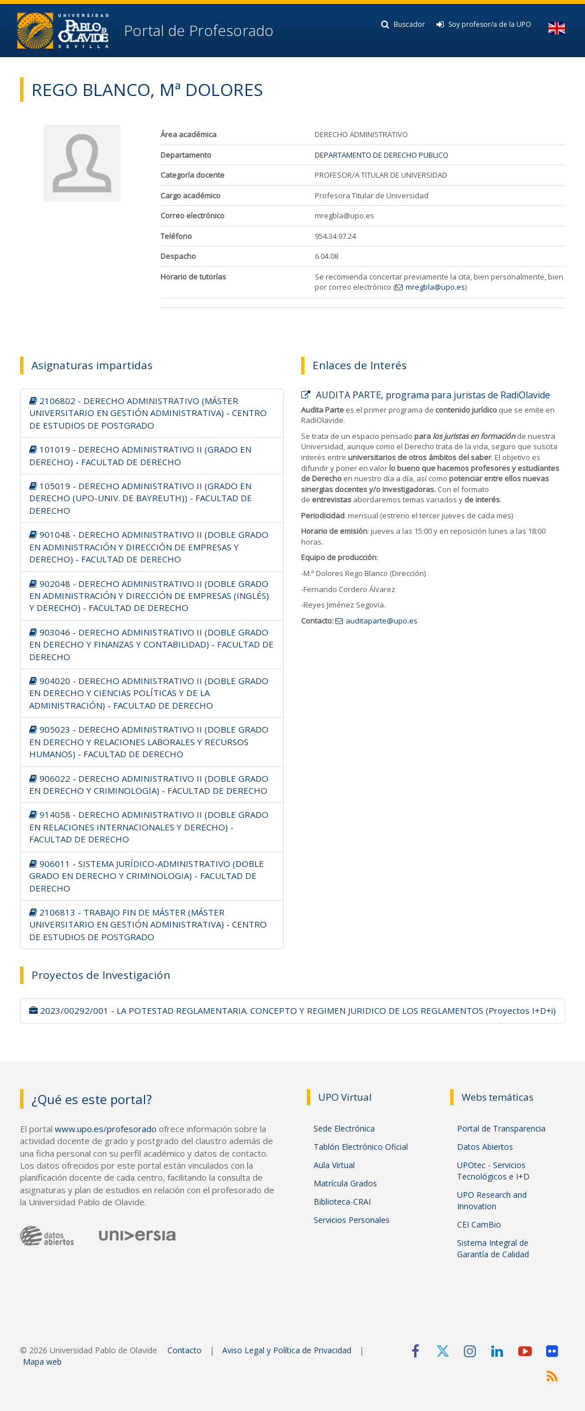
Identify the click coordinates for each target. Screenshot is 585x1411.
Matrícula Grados (345, 1183)
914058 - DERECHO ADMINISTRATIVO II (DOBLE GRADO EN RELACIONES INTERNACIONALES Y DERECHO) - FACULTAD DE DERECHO (149, 827)
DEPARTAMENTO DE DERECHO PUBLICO (381, 155)
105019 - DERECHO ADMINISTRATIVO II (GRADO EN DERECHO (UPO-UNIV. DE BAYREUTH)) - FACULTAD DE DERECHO (140, 498)
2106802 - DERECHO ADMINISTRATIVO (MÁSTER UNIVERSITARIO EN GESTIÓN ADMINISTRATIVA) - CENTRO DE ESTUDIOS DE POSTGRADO (148, 413)
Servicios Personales (352, 1219)
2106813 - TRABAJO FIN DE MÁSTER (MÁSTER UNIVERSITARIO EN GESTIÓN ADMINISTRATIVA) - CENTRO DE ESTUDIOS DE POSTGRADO (148, 924)
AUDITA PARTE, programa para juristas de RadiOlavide (425, 395)
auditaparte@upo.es (382, 620)
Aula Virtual (334, 1165)
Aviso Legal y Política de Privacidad (286, 1350)
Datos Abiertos (485, 1146)
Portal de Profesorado (197, 30)
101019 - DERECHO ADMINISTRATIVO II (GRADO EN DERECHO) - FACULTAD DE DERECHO (140, 455)
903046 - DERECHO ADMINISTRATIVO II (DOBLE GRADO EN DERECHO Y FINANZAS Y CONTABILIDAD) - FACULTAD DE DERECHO (151, 644)
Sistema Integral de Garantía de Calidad (493, 1248)
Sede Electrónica (344, 1128)
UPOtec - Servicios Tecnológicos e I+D (493, 1171)
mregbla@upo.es (435, 287)
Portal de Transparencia (501, 1128)
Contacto (184, 1350)
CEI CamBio (479, 1224)
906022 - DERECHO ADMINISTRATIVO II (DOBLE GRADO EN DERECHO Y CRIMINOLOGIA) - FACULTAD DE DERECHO (149, 784)
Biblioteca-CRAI (342, 1201)
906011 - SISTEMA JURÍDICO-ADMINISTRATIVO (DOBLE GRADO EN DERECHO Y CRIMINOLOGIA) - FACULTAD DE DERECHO (146, 876)
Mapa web (42, 1361)
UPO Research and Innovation (492, 1200)
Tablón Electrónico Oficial (361, 1146)
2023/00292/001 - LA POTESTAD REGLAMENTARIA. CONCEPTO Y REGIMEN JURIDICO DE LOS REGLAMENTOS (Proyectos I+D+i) (292, 1010)
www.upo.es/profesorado (106, 1128)
